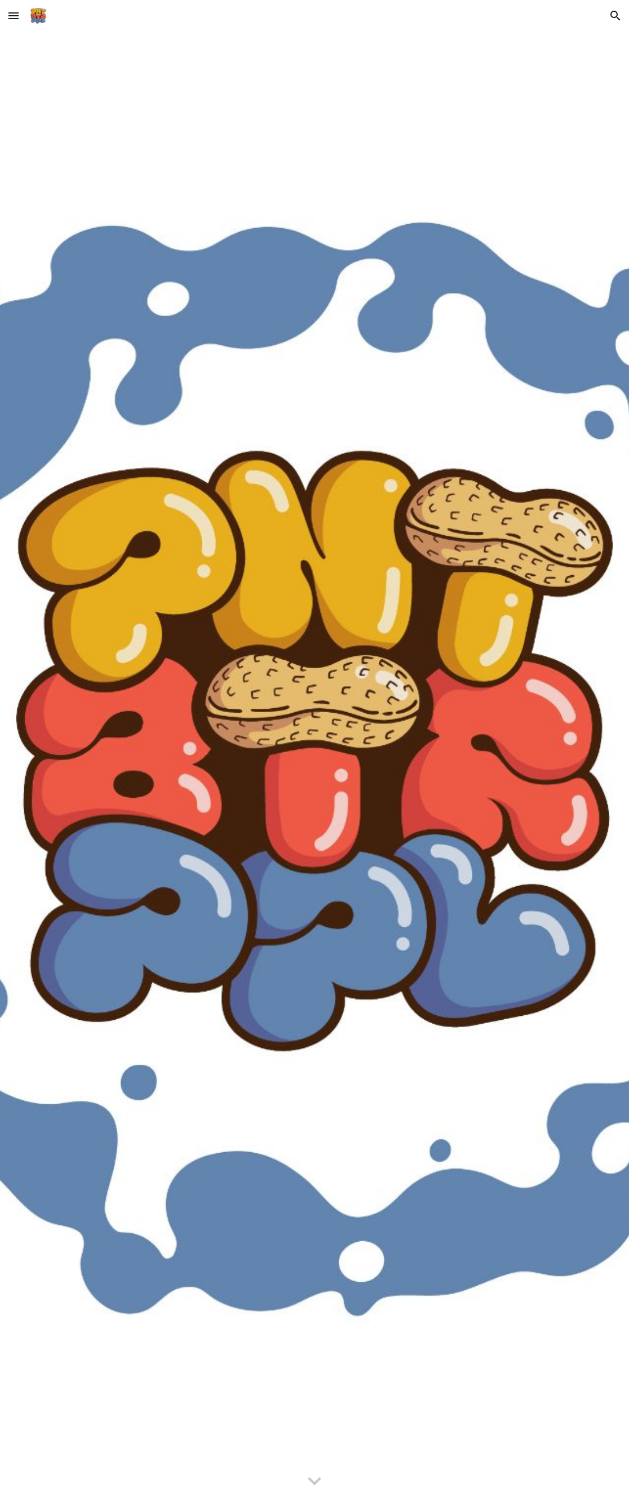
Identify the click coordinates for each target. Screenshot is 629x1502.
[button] (13, 15)
